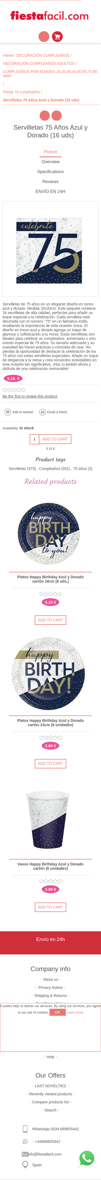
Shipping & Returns (50, 995)
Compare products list (50, 1102)
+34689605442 (47, 1141)
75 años (80, 468)
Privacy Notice (50, 987)
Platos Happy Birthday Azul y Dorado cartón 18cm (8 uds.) (50, 579)
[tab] (50, 152)
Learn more (75, 1012)
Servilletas (17, 468)
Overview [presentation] (50, 161)
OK (57, 1012)
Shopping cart (57, 36)
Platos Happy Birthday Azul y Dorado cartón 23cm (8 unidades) (50, 723)
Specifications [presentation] (50, 171)
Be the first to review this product (29, 396)
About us (50, 979)
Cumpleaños (49, 468)
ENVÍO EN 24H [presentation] (50, 191)
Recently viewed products (50, 1094)
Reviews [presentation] (50, 181)
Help (50, 1057)
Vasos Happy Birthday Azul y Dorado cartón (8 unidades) (50, 866)
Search (50, 1110)
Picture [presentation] (50, 151)
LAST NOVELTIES (50, 1086)
